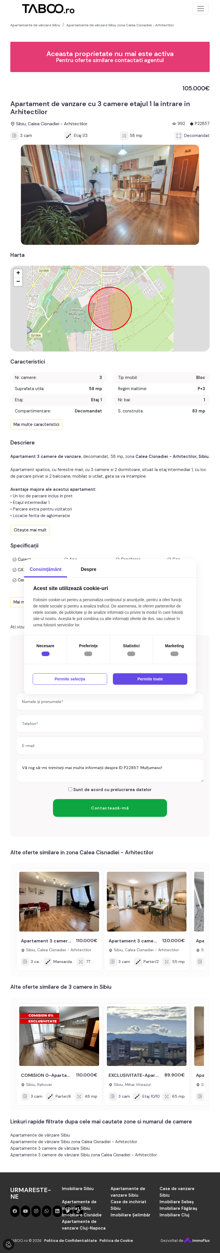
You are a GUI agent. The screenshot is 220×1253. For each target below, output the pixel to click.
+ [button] (18, 273)
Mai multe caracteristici (36, 424)
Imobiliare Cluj (174, 1215)
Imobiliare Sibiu (78, 1188)
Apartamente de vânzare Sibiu (40, 1135)
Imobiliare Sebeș (177, 1201)
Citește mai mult (30, 530)
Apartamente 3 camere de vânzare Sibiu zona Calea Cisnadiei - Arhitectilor (83, 1154)
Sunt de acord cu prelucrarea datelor (110, 789)
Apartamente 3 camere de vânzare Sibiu (50, 1148)
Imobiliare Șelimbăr (130, 1215)
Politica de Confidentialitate (70, 1240)
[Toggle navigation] (200, 8)
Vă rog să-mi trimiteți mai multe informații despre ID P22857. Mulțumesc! (110, 770)
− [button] (18, 282)
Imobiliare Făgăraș (178, 1208)
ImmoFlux (197, 1240)
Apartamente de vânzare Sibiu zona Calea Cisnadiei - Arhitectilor (73, 1141)
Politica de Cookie (116, 1240)
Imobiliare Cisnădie (82, 1215)
